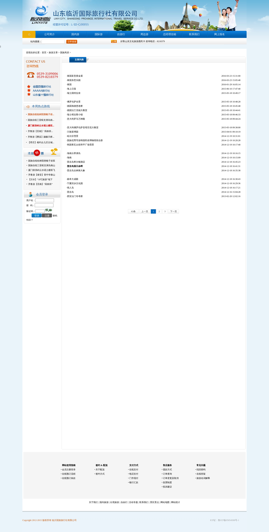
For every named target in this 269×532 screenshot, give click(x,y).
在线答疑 (201, 474)
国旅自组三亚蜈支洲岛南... (41, 120)
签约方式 (100, 474)
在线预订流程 (68, 474)
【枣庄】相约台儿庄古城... (41, 142)
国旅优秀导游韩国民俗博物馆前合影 (85, 140)
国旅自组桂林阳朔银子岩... (41, 114)
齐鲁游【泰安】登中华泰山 (41, 174)
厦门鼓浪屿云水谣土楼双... (41, 125)
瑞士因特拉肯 (74, 93)
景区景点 (154, 502)
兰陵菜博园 (72, 131)
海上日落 (71, 88)
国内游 (75, 34)
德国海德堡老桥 (75, 106)
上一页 (144, 211)
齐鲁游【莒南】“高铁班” (40, 184)
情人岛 (70, 187)
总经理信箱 (169, 34)
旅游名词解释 (203, 478)
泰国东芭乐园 (74, 80)
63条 (133, 211)
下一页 (173, 211)
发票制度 (167, 482)
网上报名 (219, 34)
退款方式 (167, 469)
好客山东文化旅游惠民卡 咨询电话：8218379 (142, 41)
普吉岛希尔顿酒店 (76, 162)
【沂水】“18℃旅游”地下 (40, 179)
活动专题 (133, 502)
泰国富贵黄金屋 (75, 76)
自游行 (121, 34)
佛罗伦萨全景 (74, 101)
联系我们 (194, 34)
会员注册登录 (68, 469)
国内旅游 (104, 502)
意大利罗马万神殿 (76, 119)
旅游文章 (53, 52)
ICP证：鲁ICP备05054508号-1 (224, 520)
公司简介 (49, 34)
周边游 (144, 34)
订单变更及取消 (171, 478)
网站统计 (175, 502)
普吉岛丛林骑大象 (76, 170)
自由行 (124, 502)
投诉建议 (167, 486)
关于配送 (100, 469)
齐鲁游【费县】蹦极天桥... (41, 137)
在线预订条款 (68, 478)
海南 (69, 157)
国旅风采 (64, 52)
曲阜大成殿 (72, 179)
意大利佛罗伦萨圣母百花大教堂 (82, 127)
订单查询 (167, 474)
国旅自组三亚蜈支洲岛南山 (41, 165)
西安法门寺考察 (75, 196)
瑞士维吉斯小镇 (75, 114)
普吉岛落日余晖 (75, 166)
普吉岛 (70, 192)
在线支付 (133, 469)
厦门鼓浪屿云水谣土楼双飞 (41, 170)
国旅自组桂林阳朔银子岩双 (41, 160)
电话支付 (133, 474)
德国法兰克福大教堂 (77, 110)
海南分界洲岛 (74, 153)
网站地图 (164, 502)
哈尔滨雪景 (72, 136)
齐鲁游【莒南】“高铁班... (40, 131)
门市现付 (133, 478)
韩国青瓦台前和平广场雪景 (80, 144)
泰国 (69, 84)
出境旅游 (114, 502)
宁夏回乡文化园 (75, 183)
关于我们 (93, 502)
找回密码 (201, 469)
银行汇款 (133, 482)
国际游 (99, 34)
